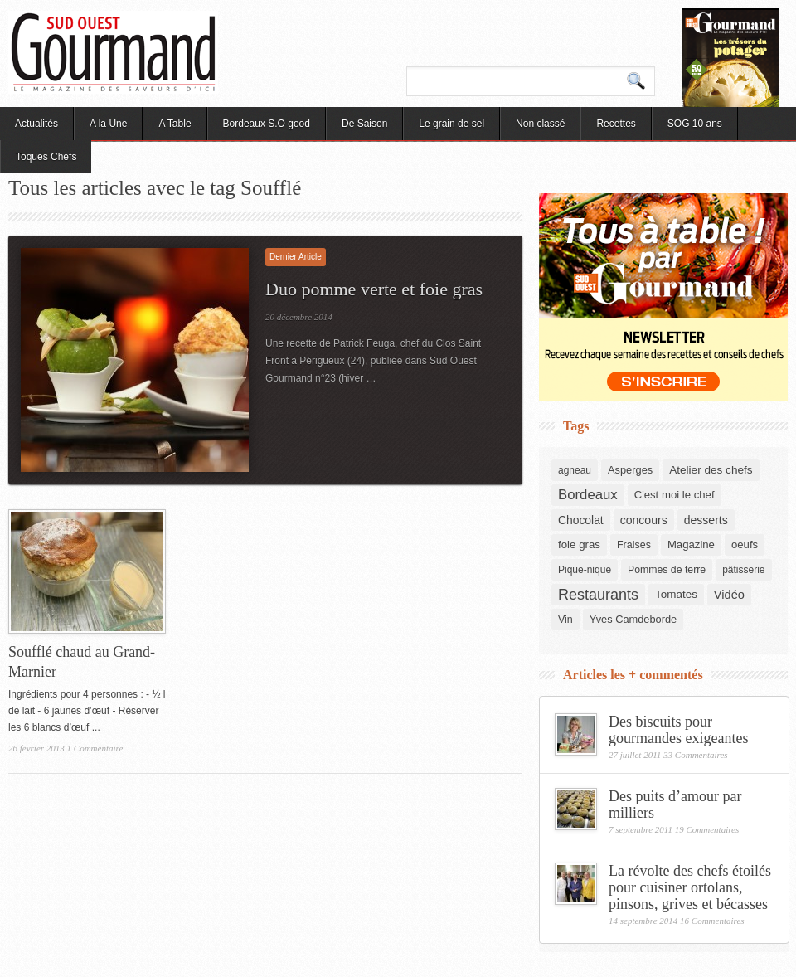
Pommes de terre (667, 570)
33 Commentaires (695, 755)
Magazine (691, 544)
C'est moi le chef (674, 494)
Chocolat (581, 520)
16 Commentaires (712, 921)
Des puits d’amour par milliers (675, 804)
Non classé (540, 123)
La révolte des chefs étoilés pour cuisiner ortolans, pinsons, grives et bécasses (690, 887)
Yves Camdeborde (633, 619)
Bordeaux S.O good (266, 123)
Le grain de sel (451, 123)
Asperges (630, 470)
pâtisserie (743, 570)
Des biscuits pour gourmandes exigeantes (678, 729)
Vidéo (729, 594)
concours (643, 520)
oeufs (744, 544)
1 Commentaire (95, 748)
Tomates (676, 594)
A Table (174, 123)
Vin (565, 619)
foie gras (579, 544)
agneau (574, 470)
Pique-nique (584, 570)
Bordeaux (588, 495)
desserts (706, 520)
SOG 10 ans (694, 123)
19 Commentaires (707, 829)
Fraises (634, 545)
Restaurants (598, 594)
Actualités (36, 123)
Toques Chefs (46, 157)
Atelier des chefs (710, 470)
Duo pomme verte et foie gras (374, 289)
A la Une (108, 123)
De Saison (364, 123)
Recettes (615, 123)
